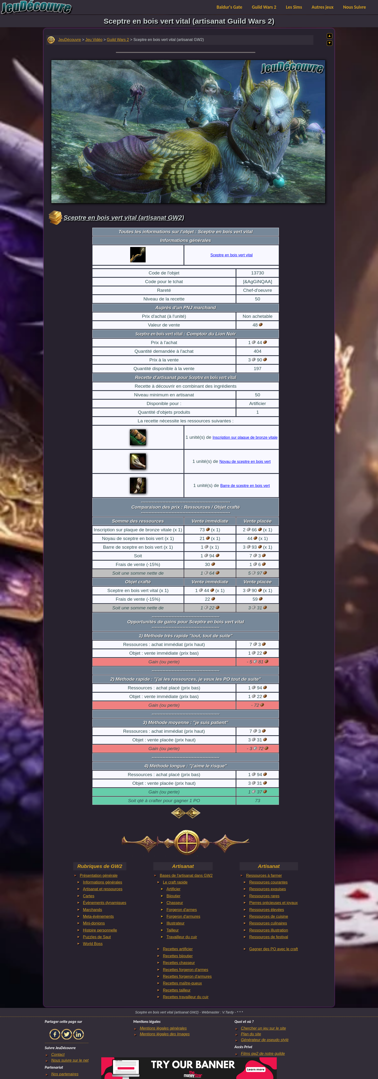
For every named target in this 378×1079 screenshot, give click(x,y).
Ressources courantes (268, 882)
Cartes (88, 896)
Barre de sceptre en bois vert (245, 486)
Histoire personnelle (100, 930)
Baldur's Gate (229, 7)
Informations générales (102, 882)
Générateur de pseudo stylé (264, 1040)
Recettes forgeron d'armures (187, 976)
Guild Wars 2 (264, 7)
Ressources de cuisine (268, 916)
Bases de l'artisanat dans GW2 (186, 875)
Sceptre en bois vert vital (231, 255)
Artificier (174, 889)
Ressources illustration (268, 930)
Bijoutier (174, 896)
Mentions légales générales (163, 1028)
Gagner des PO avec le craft (273, 949)
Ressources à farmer (264, 875)
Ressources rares (264, 896)
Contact (57, 1054)
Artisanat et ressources (102, 889)
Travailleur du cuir (182, 937)
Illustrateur (176, 923)
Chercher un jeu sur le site (263, 1028)
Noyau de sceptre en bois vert (245, 462)
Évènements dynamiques (104, 903)
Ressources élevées (266, 910)
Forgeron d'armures (183, 916)
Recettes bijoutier (178, 956)
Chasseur (175, 903)
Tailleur (173, 930)
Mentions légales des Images (165, 1034)
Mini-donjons (94, 923)
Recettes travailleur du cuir (186, 997)
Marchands (92, 910)
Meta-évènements (98, 916)
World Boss (93, 944)
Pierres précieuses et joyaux (273, 903)
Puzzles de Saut (97, 937)
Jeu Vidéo (93, 40)
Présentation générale (99, 875)
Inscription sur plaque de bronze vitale (245, 437)
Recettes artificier (178, 949)
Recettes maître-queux (182, 983)
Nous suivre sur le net (69, 1060)
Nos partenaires (64, 1074)
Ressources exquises (267, 889)
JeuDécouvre (69, 40)
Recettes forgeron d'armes (185, 970)
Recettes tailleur (177, 990)
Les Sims (294, 7)
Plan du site (251, 1034)
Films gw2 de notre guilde (263, 1054)
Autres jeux (323, 7)
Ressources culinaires (268, 923)
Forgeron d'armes (182, 910)
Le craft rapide (175, 882)
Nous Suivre (354, 7)
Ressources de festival (268, 937)
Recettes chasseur (179, 963)
